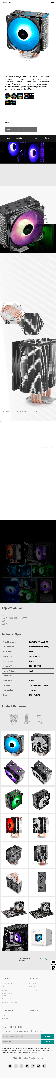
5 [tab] (33, 60)
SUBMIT (48, 1037)
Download (43, 959)
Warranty (4, 990)
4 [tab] (30, 60)
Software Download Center (9, 1002)
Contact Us (32, 987)
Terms (28, 1052)
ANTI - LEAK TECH (7, 999)
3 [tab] (26, 60)
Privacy (34, 1052)
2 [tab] (23, 60)
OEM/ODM (33, 1010)
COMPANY (33, 979)
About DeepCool (33, 983)
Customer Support (7, 983)
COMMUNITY (7, 1010)
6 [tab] (36, 60)
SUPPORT (6, 979)
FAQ (3, 987)
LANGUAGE (48, 1042)
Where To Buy (33, 990)
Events (3, 1015)
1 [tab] (20, 60)
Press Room (5, 1018)
